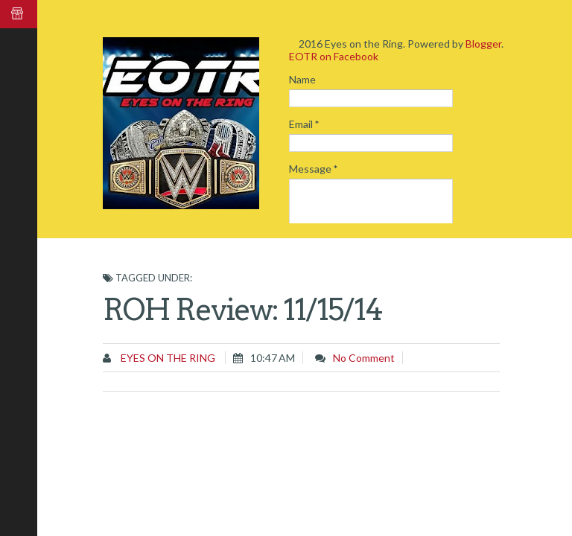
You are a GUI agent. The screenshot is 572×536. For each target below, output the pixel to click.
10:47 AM (272, 357)
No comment (364, 357)
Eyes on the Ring (166, 357)
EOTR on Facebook (333, 56)
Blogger (483, 43)
